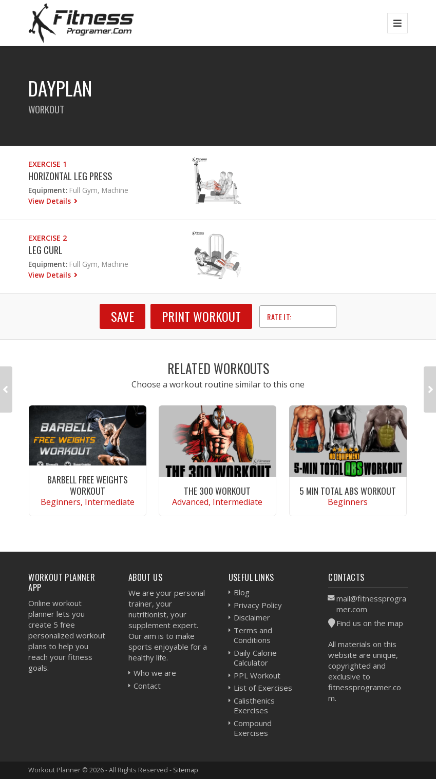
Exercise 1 (47, 164)
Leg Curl (45, 250)
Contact (147, 685)
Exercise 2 (47, 238)
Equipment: (47, 190)
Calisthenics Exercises (254, 705)
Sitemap (185, 769)
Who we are (155, 673)
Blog (242, 592)
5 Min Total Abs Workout (347, 490)
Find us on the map (369, 623)
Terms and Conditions (253, 635)
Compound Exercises (253, 728)
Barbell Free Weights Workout (87, 485)
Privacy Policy (258, 605)
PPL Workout (257, 675)
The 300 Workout (217, 490)
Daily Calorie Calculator (255, 658)
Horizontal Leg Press (70, 176)
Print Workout (201, 316)
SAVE (122, 316)
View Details (50, 201)
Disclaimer (252, 617)
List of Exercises (263, 688)
